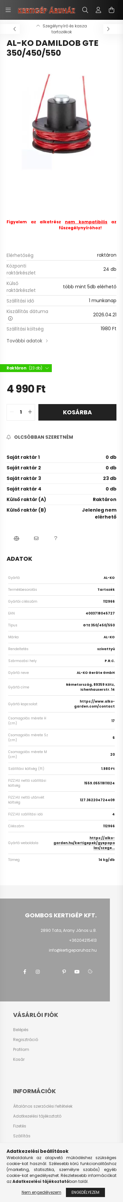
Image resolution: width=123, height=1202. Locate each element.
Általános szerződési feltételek (42, 1106)
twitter (50, 971)
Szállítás (22, 1136)
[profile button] (98, 9)
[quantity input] (21, 412)
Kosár (19, 1059)
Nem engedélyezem (41, 1192)
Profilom (21, 1049)
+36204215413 (83, 940)
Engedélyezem (85, 1192)
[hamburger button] (8, 9)
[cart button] (111, 9)
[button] (16, 538)
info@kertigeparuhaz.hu (73, 950)
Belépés (21, 1030)
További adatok (24, 340)
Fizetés (19, 1126)
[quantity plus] (30, 412)
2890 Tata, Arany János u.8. (69, 930)
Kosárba (77, 412)
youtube (77, 971)
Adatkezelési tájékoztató (37, 1116)
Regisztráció (25, 1039)
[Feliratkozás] (40, 437)
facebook (24, 971)
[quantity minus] (12, 412)
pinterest (64, 971)
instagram (37, 971)
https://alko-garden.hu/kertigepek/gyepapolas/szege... (84, 843)
